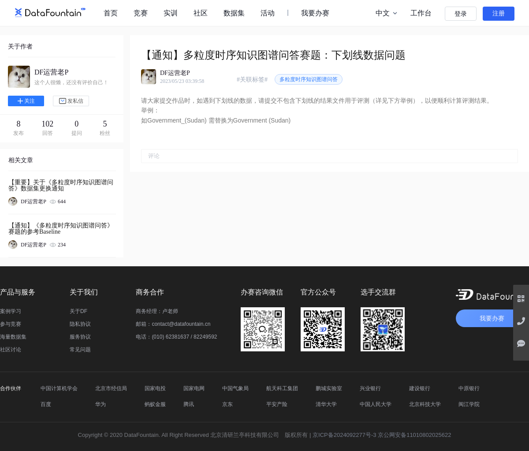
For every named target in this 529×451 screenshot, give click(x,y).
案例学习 (10, 311)
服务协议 (80, 337)
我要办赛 (315, 13)
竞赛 (141, 13)
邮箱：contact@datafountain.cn (173, 324)
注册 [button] (498, 13)
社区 (201, 13)
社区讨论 (10, 350)
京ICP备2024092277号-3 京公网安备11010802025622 (382, 435)
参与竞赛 (10, 324)
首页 (111, 13)
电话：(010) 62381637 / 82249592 (176, 337)
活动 (268, 13)
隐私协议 (80, 324)
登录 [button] (460, 14)
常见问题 (80, 350)
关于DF (78, 311)
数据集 (234, 13)
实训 (171, 13)
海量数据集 (13, 337)
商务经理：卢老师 (157, 311)
